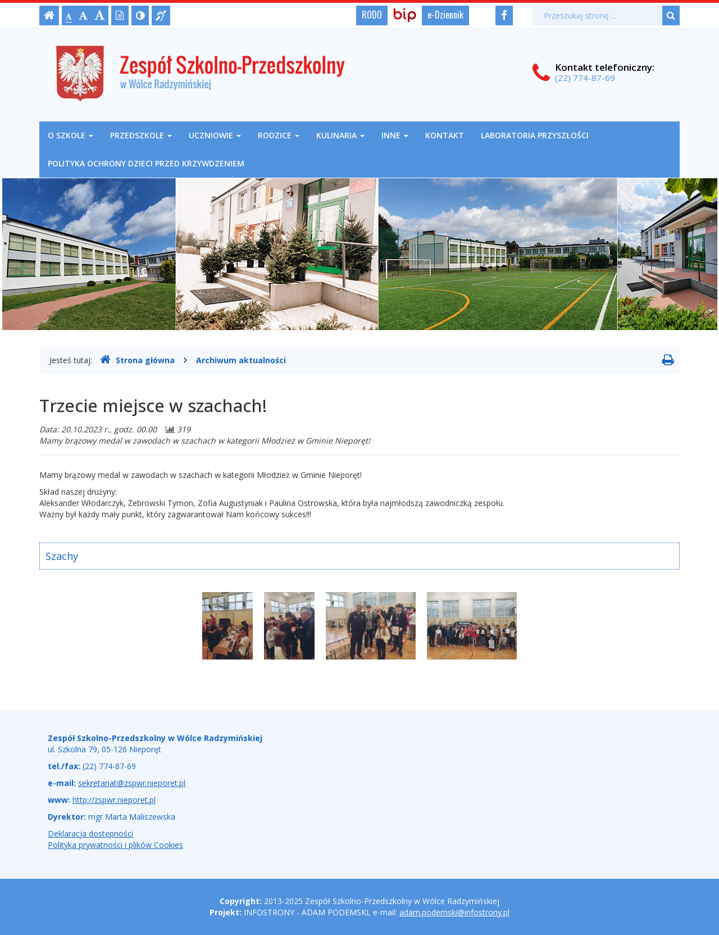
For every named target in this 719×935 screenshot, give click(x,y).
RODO (372, 14)
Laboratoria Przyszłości (535, 135)
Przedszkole (141, 135)
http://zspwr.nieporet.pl (114, 799)
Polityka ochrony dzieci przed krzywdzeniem (146, 163)
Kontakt (444, 135)
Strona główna (137, 359)
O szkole (70, 135)
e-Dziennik (445, 14)
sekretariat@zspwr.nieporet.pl (131, 783)
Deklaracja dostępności (90, 833)
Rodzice (278, 135)
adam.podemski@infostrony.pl (454, 912)
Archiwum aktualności (241, 360)
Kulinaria (340, 135)
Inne (394, 135)
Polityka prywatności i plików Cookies (115, 844)
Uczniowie (215, 135)
